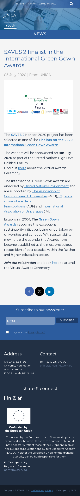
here (55, 263)
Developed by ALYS (66, 490)
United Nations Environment (46, 186)
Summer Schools (47, 4)
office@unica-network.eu (56, 365)
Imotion (32, 4)
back (10, 25)
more (22, 168)
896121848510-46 (15, 470)
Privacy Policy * (36, 332)
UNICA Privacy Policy (42, 490)
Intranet (20, 4)
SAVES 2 (17, 135)
